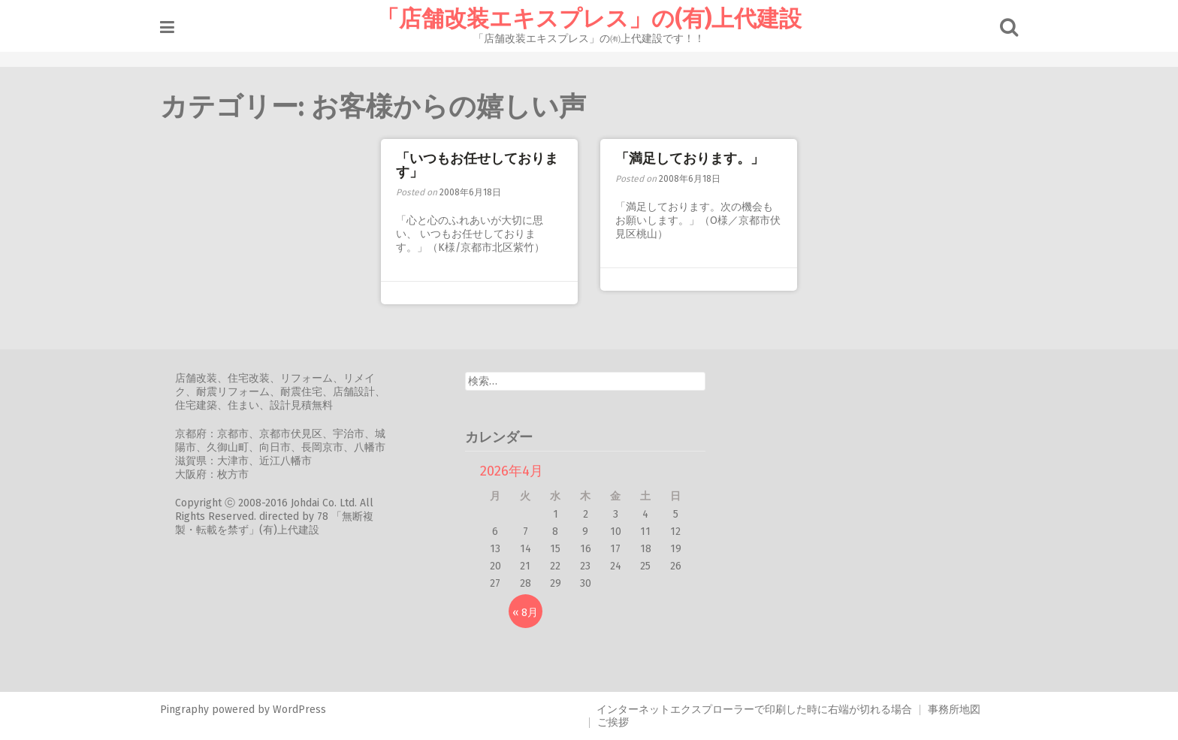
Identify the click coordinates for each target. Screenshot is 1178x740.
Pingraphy (184, 709)
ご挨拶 (613, 722)
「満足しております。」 (689, 158)
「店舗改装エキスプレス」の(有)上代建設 (589, 18)
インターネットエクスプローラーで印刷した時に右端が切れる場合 (754, 709)
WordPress (299, 709)
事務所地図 (954, 709)
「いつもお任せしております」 (477, 165)
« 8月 (525, 612)
